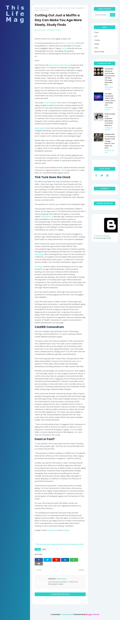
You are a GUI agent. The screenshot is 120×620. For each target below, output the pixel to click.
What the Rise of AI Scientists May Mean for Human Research (110, 120)
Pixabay (66, 530)
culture (97, 40)
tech (41, 8)
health (97, 44)
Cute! (96, 32)
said (63, 170)
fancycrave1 (52, 530)
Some (64, 48)
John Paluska (41, 30)
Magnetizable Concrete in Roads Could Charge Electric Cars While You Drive (110, 141)
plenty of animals (67, 43)
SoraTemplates (66, 614)
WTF (96, 36)
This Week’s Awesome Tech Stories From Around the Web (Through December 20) (110, 77)
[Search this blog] (102, 15)
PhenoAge (39, 254)
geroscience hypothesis (59, 65)
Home (37, 8)
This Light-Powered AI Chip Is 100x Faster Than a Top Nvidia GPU (110, 99)
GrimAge (38, 266)
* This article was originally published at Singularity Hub (59, 544)
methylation (45, 216)
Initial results (40, 128)
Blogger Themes (92, 614)
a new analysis (50, 102)
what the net (99, 52)
